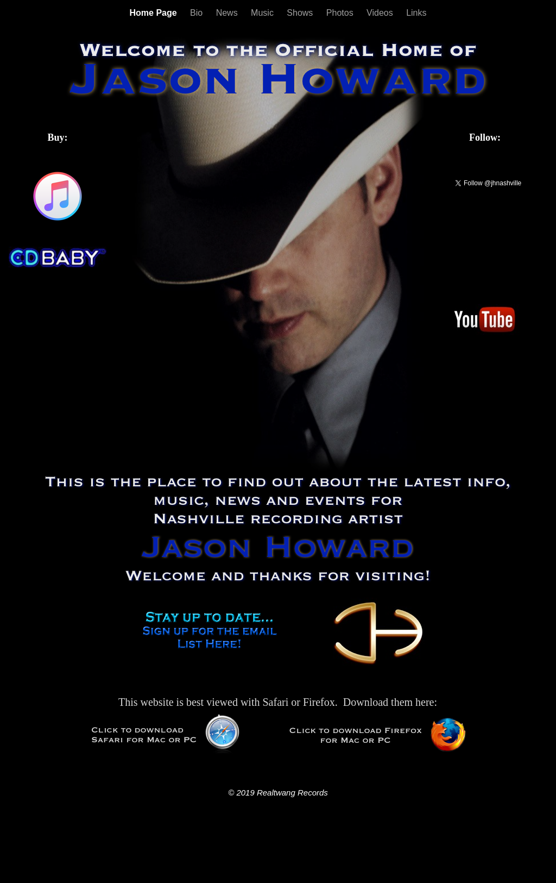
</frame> (57, 295)
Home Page (154, 12)
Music (263, 12)
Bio (197, 12)
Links (416, 12)
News (228, 12)
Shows (301, 12)
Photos (341, 12)
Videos (381, 12)
